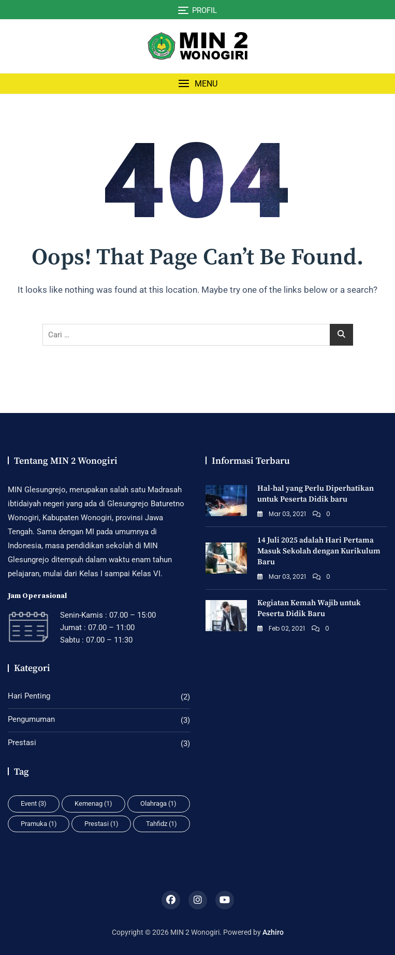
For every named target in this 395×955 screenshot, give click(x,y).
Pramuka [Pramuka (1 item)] (39, 824)
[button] (197, 84)
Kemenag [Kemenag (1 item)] (93, 803)
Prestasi (22, 742)
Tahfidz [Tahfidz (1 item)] (161, 824)
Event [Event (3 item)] (34, 803)
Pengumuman (31, 719)
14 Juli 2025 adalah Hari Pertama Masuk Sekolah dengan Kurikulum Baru (319, 551)
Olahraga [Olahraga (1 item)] (158, 803)
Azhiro (273, 932)
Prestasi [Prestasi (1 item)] (101, 824)
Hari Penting (29, 696)
